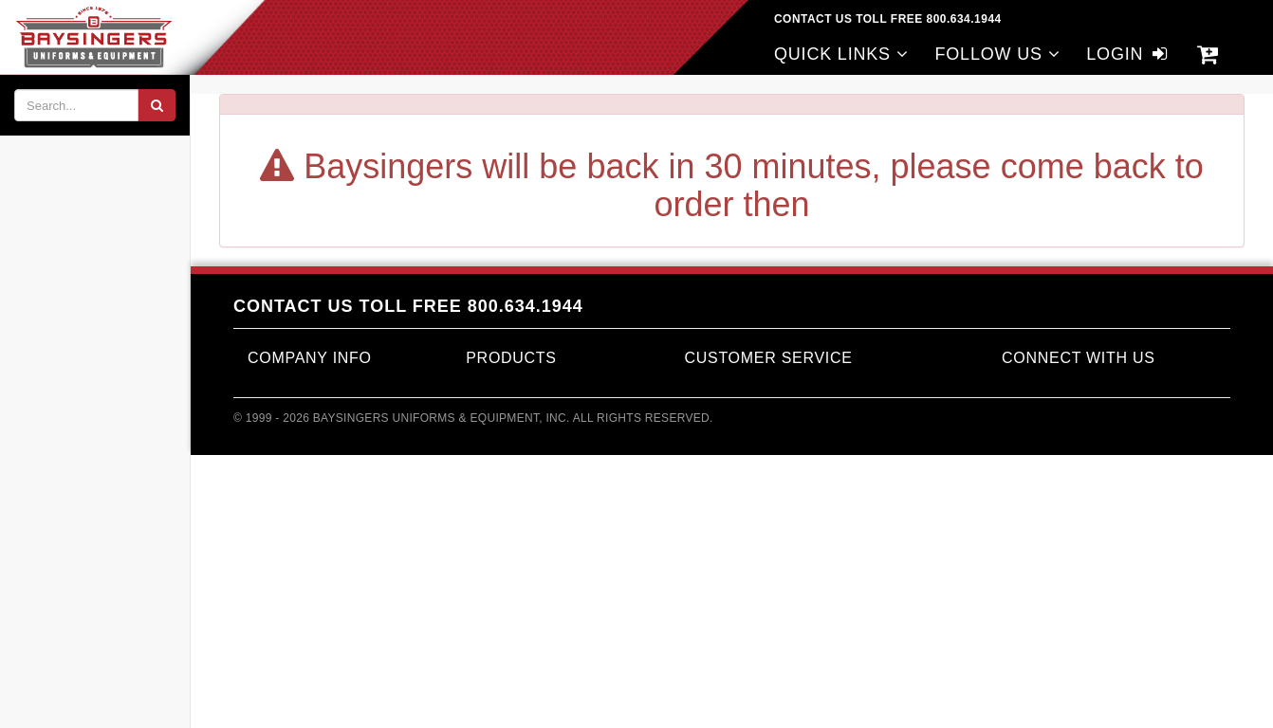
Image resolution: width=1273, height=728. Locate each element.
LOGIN (1128, 54)
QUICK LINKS (841, 54)
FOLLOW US (997, 54)
